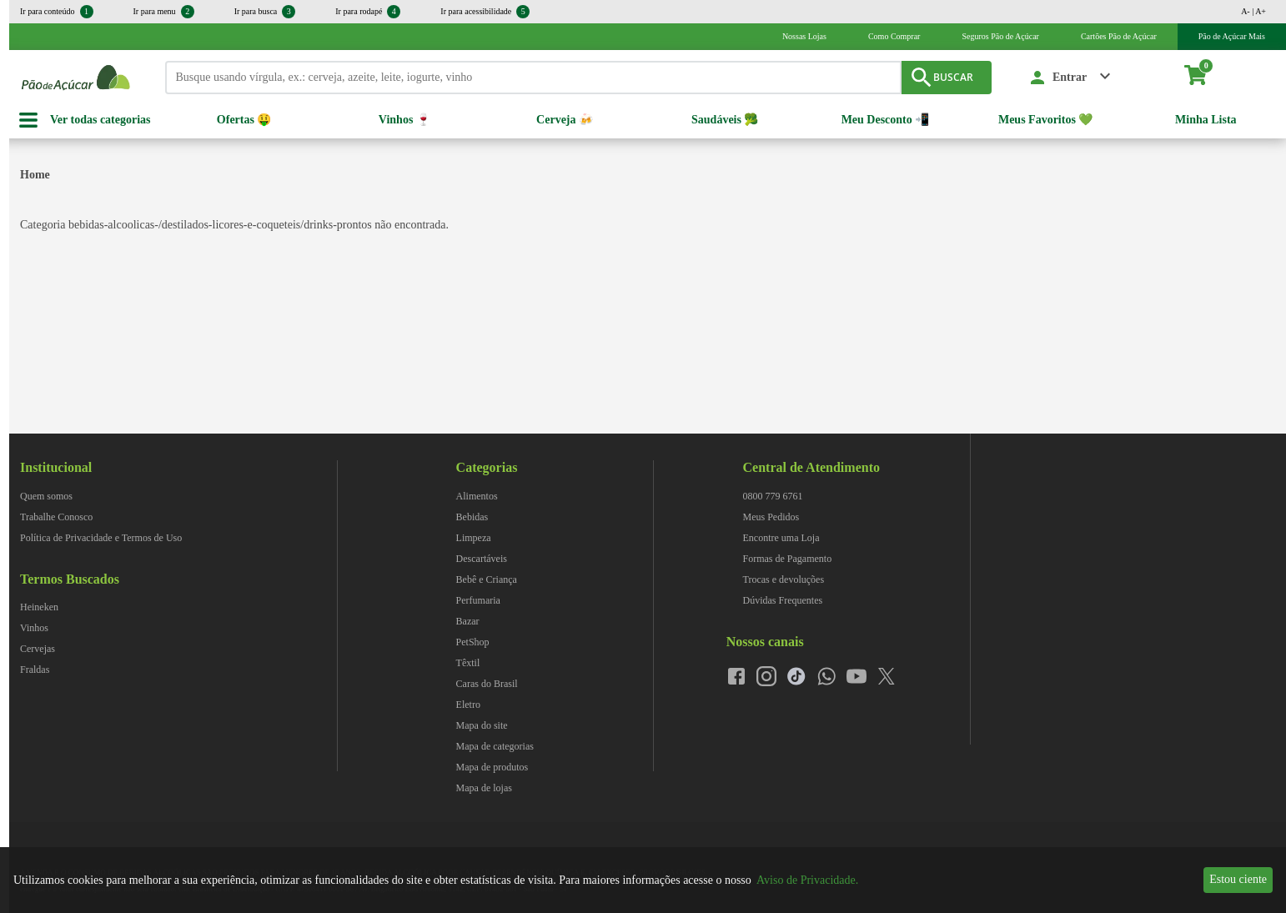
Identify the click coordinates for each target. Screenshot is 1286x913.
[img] (1128, 441)
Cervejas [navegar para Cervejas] (37, 649)
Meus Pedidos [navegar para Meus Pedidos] (771, 517)
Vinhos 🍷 (404, 119)
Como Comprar (894, 36)
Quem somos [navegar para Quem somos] (46, 496)
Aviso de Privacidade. (807, 880)
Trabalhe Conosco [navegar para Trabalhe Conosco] (56, 517)
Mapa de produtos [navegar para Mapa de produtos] (492, 767)
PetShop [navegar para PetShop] (473, 642)
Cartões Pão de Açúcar (1119, 36)
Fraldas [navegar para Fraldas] (34, 669)
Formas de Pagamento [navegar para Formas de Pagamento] (787, 558)
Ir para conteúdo (56, 11)
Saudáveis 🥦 (724, 119)
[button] (1071, 77)
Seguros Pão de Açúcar (1000, 36)
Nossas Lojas (804, 36)
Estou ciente (1238, 879)
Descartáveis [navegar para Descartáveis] (481, 558)
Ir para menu (163, 11)
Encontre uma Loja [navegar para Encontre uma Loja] (781, 538)
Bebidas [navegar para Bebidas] (472, 517)
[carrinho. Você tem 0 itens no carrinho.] (1203, 77)
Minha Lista (1206, 119)
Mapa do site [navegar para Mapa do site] (482, 725)
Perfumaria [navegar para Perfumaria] (478, 600)
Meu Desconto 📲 (885, 119)
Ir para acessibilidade (485, 11)
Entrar (1069, 77)
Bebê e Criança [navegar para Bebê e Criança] (486, 579)
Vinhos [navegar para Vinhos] (34, 628)
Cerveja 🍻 (564, 119)
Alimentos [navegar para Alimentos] (477, 496)
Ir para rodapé (367, 11)
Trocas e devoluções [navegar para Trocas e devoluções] (784, 579)
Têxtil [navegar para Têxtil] (468, 663)
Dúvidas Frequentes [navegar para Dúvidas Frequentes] (783, 600)
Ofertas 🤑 (244, 119)
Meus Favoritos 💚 (1045, 119)
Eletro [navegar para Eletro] (468, 704)
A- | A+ (1253, 11)
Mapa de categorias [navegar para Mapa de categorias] (495, 746)
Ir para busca (265, 11)
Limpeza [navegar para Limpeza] (473, 538)
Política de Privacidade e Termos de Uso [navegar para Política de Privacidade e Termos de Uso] (101, 538)
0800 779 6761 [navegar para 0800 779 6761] (773, 496)
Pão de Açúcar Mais (1231, 36)
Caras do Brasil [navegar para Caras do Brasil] (487, 684)
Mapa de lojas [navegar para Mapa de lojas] (484, 788)
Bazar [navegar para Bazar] (468, 621)
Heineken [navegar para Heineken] (39, 607)
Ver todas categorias (100, 119)
